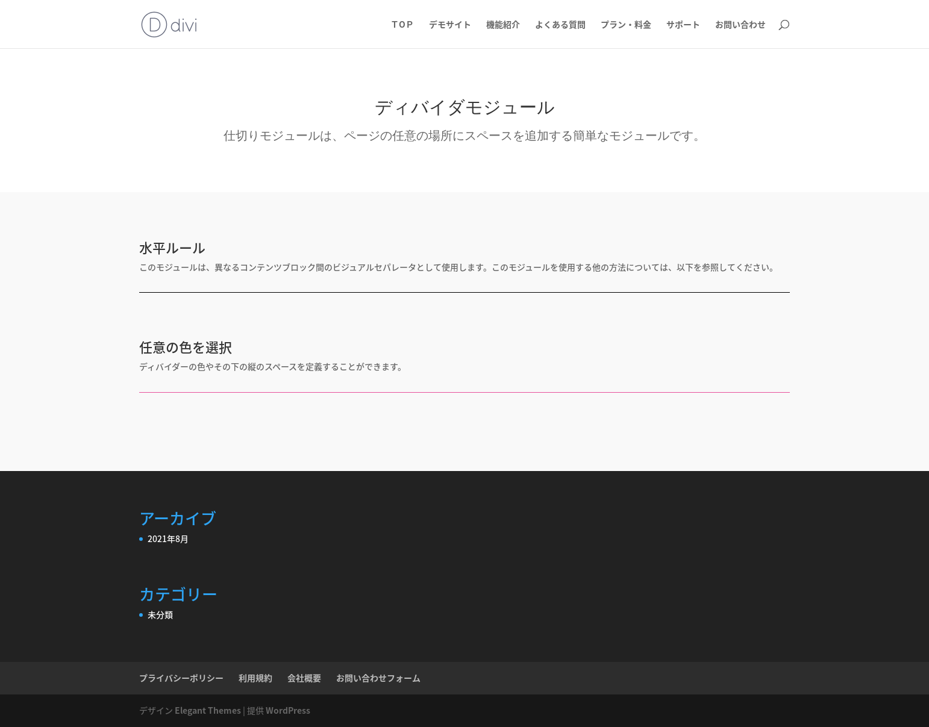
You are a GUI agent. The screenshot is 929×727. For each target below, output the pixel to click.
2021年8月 (168, 538)
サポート (683, 25)
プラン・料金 (626, 25)
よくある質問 (560, 25)
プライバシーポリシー (181, 678)
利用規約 (255, 678)
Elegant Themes (208, 710)
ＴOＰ (402, 25)
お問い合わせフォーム (378, 678)
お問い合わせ (740, 25)
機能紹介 (503, 25)
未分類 (160, 614)
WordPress (288, 710)
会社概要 (304, 678)
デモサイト (450, 25)
